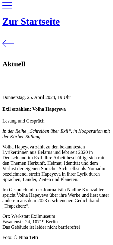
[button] (7, 6)
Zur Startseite (31, 21)
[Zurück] (8, 51)
